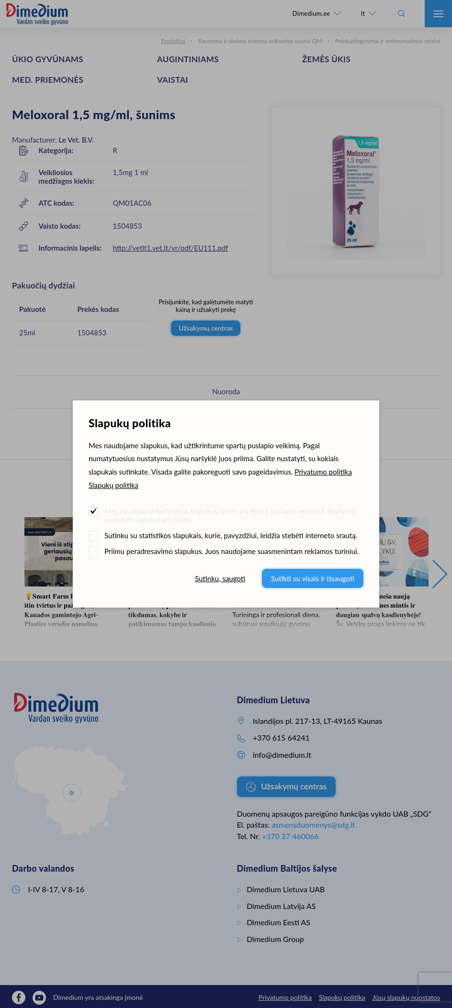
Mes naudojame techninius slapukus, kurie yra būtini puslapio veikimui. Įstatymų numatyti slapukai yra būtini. (229, 515)
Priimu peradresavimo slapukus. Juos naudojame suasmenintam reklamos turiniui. (231, 551)
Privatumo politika (323, 471)
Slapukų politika (113, 485)
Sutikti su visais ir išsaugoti (312, 578)
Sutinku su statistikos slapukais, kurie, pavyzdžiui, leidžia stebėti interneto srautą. (230, 535)
